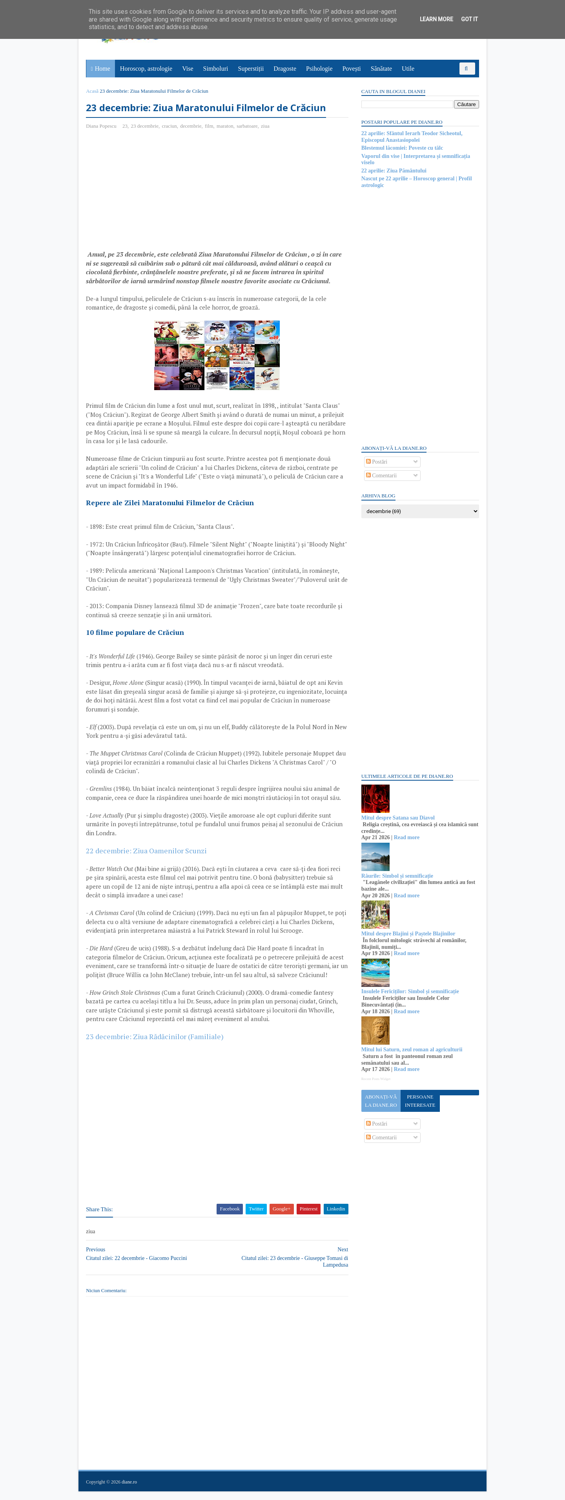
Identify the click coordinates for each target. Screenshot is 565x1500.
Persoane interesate (420, 1101)
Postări (376, 462)
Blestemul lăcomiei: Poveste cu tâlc (402, 148)
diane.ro (129, 1490)
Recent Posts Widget (375, 1079)
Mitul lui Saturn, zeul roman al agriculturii (411, 1050)
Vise (187, 68)
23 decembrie (145, 126)
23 (125, 126)
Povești (352, 68)
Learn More (436, 19)
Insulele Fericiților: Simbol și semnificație (410, 991)
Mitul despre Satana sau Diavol (397, 818)
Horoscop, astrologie (146, 68)
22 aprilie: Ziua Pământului (393, 171)
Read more (406, 837)
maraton (225, 126)
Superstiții (251, 68)
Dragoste (285, 68)
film (209, 126)
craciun (169, 126)
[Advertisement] (152, 193)
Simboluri (215, 68)
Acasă (92, 91)
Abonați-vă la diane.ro (381, 1101)
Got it (469, 19)
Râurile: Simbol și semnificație (397, 876)
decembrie (191, 126)
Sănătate (381, 68)
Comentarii (381, 476)
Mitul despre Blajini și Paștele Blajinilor (408, 934)
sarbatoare (247, 126)
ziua (265, 126)
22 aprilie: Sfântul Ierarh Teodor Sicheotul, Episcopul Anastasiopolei (411, 136)
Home (102, 68)
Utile (408, 68)
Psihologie (319, 68)
